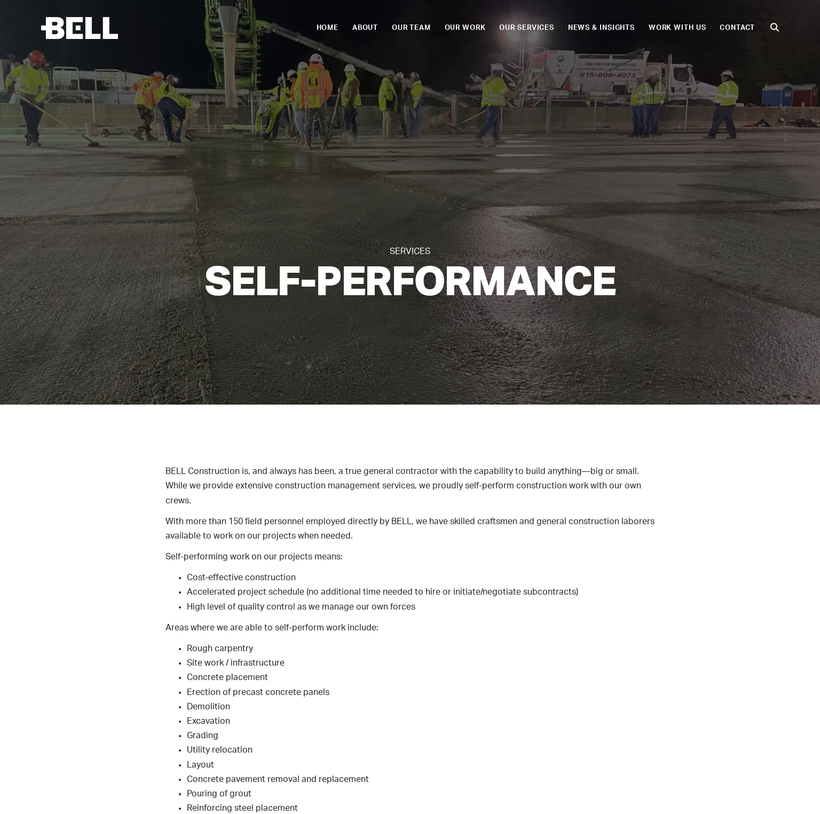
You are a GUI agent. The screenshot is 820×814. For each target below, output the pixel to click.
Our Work (465, 28)
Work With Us (677, 28)
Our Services (526, 28)
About (365, 28)
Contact (737, 28)
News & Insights (601, 28)
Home (328, 28)
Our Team (411, 28)
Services (410, 251)
